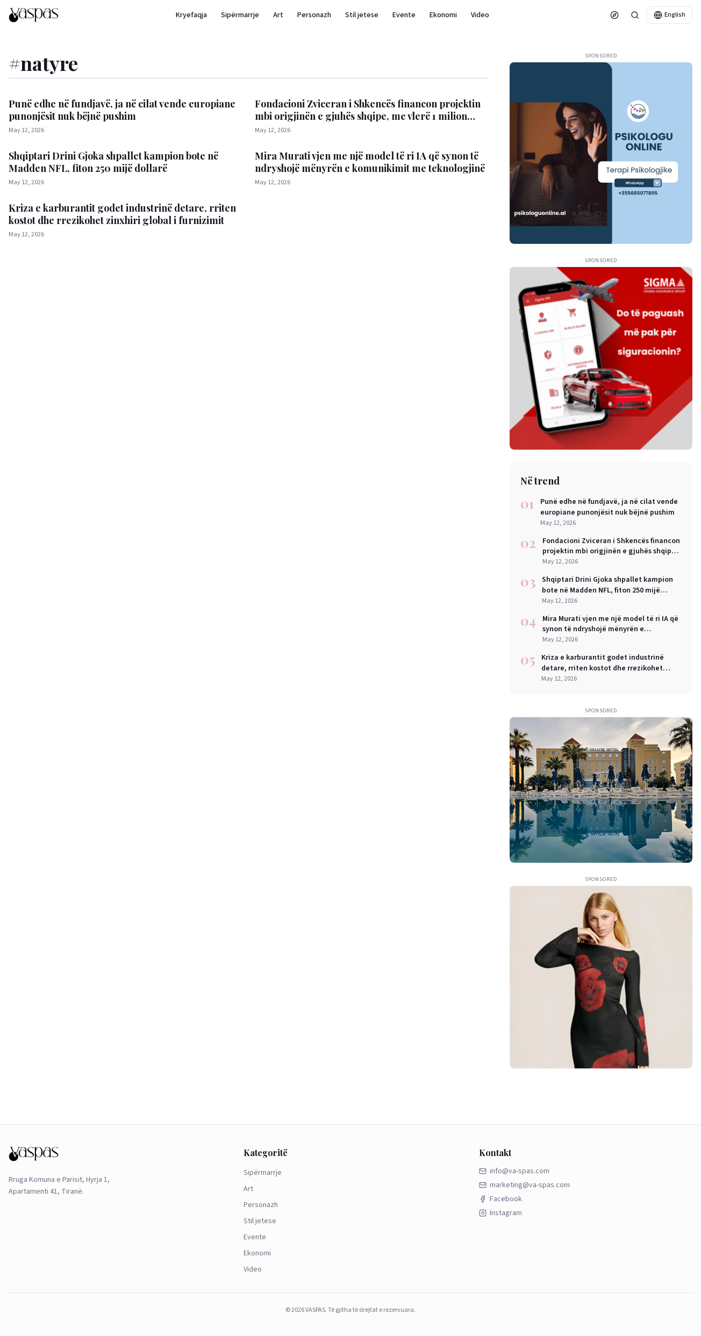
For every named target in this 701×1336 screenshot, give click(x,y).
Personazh (314, 15)
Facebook (500, 1199)
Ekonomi (443, 15)
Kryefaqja (191, 15)
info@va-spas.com (514, 1171)
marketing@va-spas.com (524, 1185)
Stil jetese (361, 15)
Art (278, 15)
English (669, 14)
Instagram (500, 1213)
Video (480, 15)
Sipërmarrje (240, 15)
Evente (404, 15)
